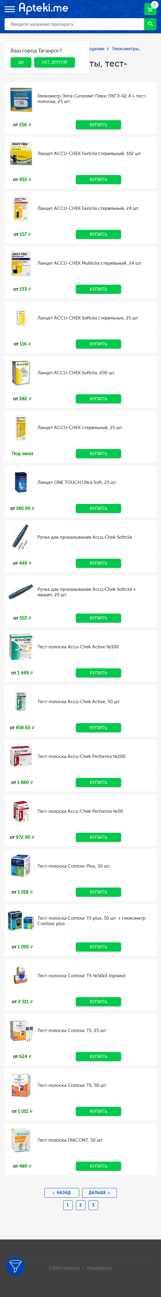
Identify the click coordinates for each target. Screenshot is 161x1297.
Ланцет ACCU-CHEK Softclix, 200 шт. (76, 373)
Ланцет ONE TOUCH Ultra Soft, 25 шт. (77, 482)
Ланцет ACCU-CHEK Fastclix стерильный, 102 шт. (89, 153)
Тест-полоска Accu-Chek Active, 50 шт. (79, 701)
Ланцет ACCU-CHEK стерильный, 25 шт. (80, 427)
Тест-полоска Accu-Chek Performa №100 (81, 756)
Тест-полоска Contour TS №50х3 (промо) (81, 975)
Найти (150, 24)
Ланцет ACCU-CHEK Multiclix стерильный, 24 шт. (89, 263)
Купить (98, 124)
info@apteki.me (99, 1268)
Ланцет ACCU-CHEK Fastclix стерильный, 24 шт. (88, 208)
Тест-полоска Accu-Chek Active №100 (78, 647)
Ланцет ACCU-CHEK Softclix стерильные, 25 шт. (88, 318)
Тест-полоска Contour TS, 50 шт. (72, 1085)
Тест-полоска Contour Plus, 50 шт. (74, 866)
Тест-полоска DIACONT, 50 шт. (70, 1140)
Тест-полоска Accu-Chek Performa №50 (80, 811)
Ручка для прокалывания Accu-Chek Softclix (84, 537)
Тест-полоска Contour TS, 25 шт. (72, 1030)
